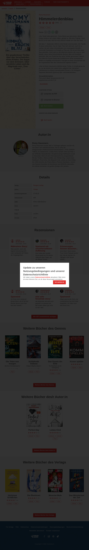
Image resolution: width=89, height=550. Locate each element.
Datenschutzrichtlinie (42, 277)
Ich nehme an (59, 282)
